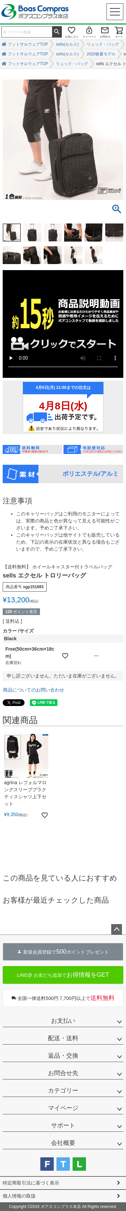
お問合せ (105, 36)
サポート (63, 1125)
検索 (56, 31)
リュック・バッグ (103, 44)
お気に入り (72, 36)
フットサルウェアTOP (28, 44)
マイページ (89, 36)
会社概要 (63, 1143)
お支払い (63, 1020)
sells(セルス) (67, 44)
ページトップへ (116, 929)
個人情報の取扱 (19, 1196)
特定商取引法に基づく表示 (31, 1182)
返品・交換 (63, 1055)
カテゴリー (63, 1090)
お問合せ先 (63, 1073)
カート (119, 36)
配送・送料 (63, 1038)
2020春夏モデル (101, 54)
